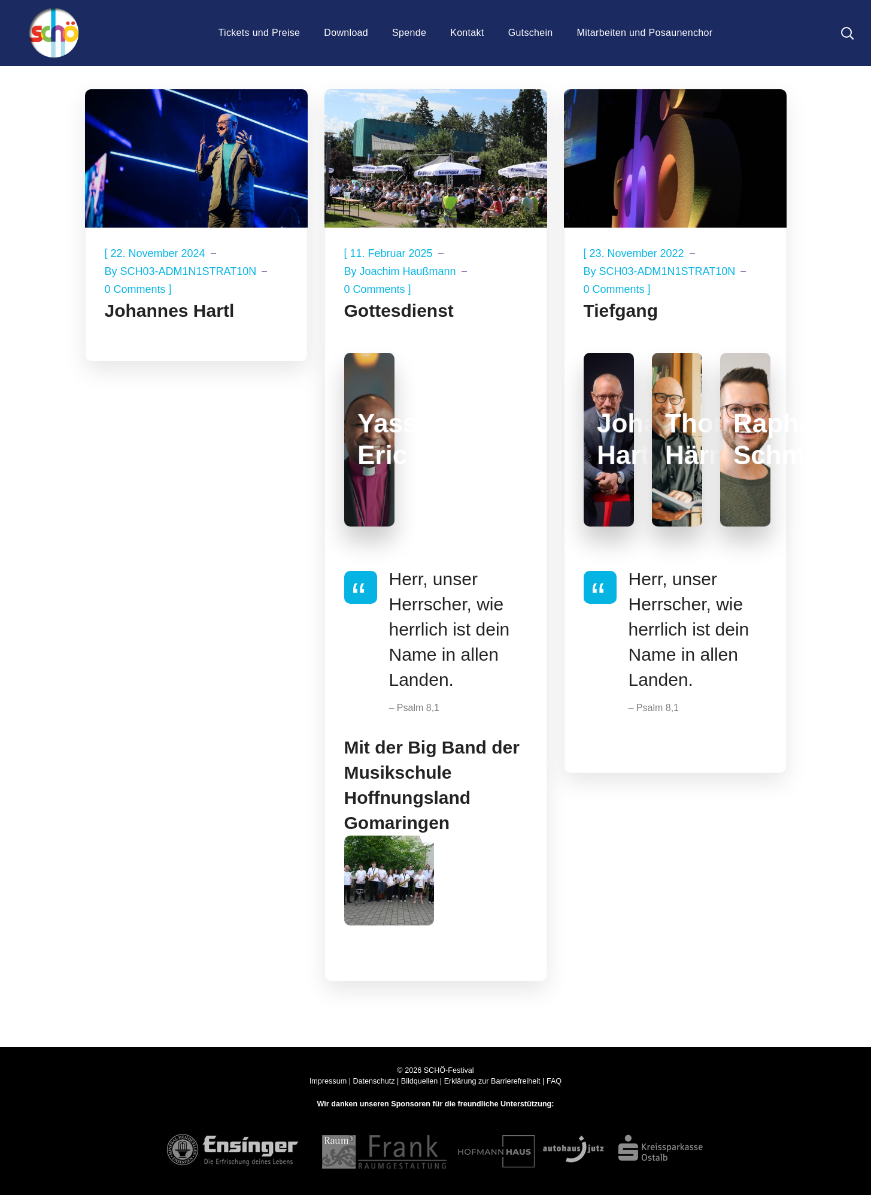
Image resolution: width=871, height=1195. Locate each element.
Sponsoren (410, 1104)
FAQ (554, 1081)
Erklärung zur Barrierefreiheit (492, 1081)
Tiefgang (621, 310)
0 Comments (135, 289)
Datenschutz (373, 1081)
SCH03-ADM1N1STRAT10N (188, 271)
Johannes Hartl (170, 310)
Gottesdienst (399, 310)
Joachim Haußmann (408, 271)
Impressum (328, 1081)
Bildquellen (419, 1081)
